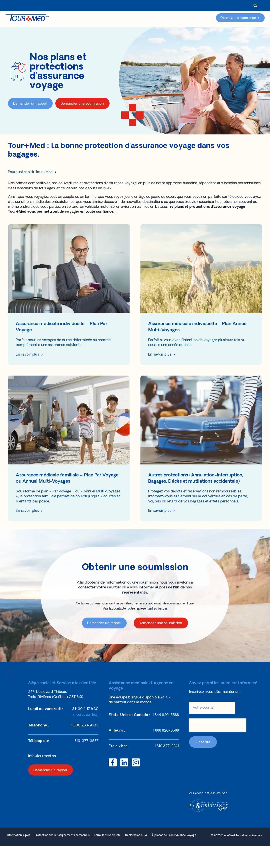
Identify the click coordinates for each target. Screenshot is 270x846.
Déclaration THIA (136, 835)
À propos (127, 6)
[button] (255, 5)
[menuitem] (240, 6)
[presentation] (217, 725)
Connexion (186, 6)
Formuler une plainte (107, 835)
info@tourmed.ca (42, 756)
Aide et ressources (135, 18)
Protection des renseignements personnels (62, 835)
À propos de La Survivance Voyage (174, 835)
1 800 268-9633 (215, 6)
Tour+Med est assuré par (207, 793)
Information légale (18, 835)
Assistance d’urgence (196, 18)
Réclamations (165, 18)
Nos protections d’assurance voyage (89, 18)
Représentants (154, 6)
